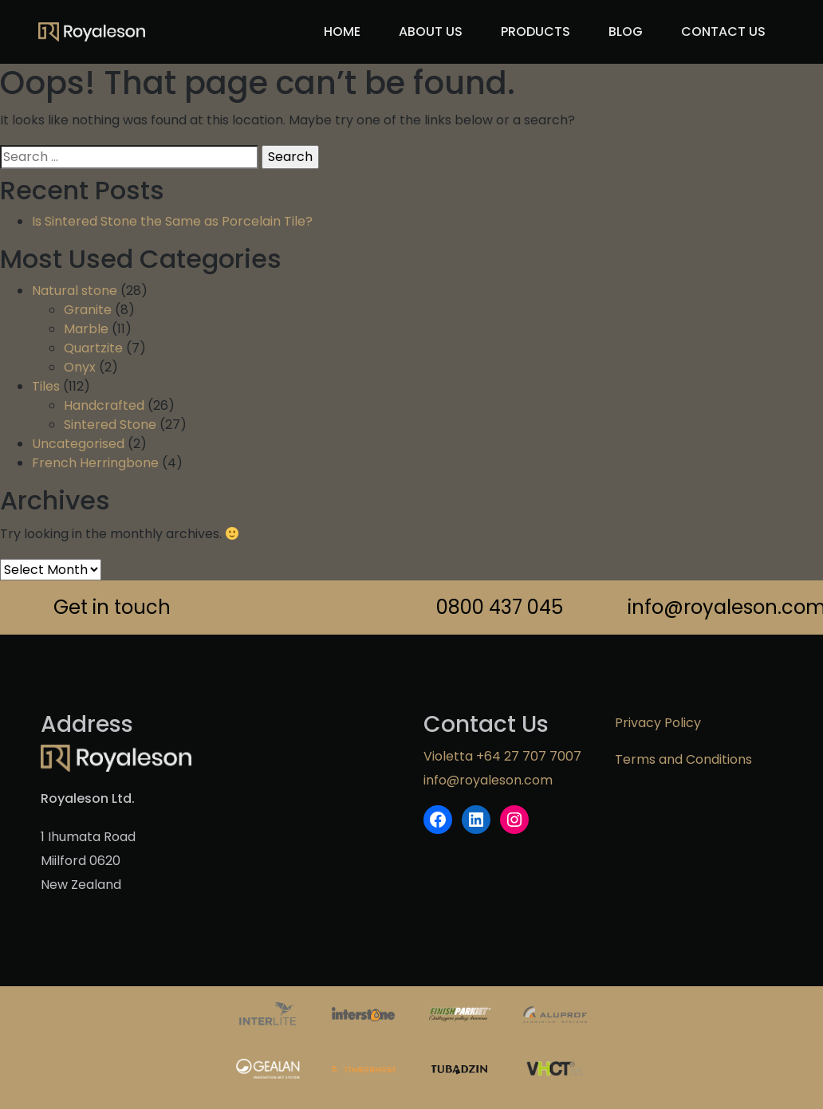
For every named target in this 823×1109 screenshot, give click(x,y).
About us (431, 31)
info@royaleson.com (705, 607)
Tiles (46, 386)
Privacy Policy (658, 723)
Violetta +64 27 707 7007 (502, 756)
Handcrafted (104, 405)
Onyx (80, 367)
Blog (625, 31)
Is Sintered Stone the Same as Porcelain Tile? (172, 221)
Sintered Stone (110, 424)
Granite (88, 310)
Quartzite (93, 348)
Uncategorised (78, 444)
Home (342, 31)
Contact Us (723, 31)
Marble (86, 329)
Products (535, 31)
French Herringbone (95, 463)
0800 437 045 (499, 607)
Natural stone (74, 290)
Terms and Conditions (683, 759)
